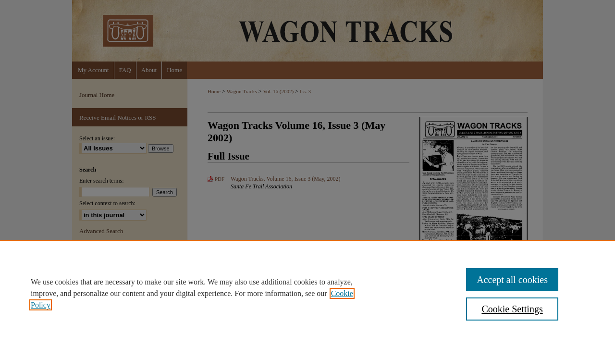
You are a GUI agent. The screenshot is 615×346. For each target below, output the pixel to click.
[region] (307, 293)
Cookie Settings (511, 309)
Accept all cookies (512, 279)
